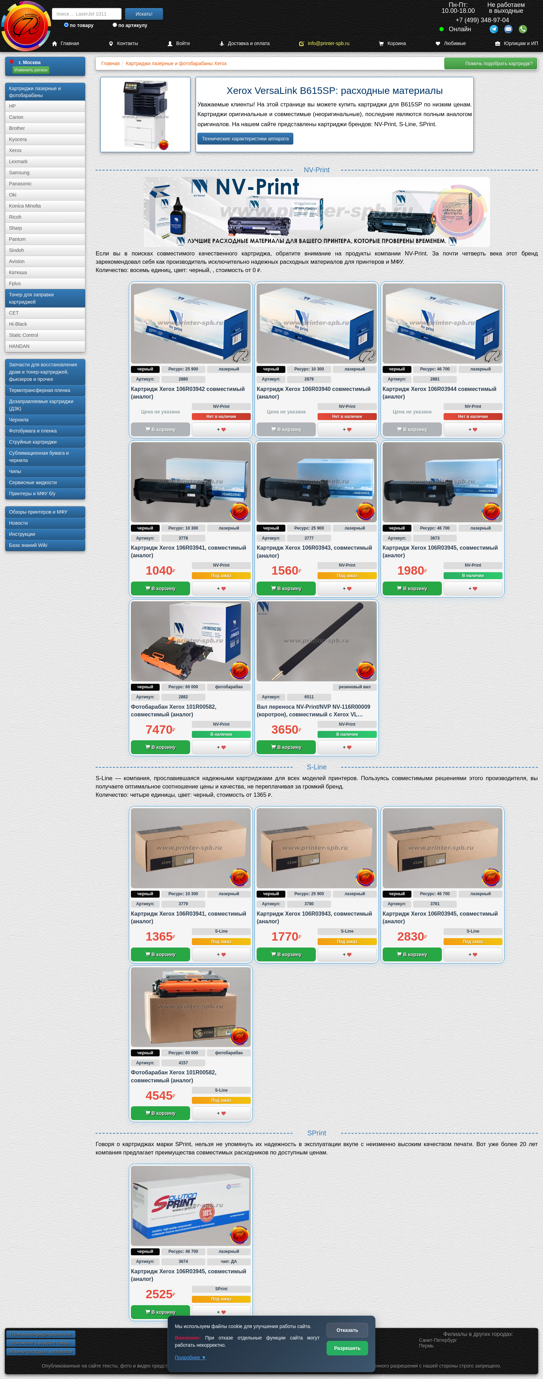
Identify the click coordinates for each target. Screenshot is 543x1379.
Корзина (392, 43)
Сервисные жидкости (33, 482)
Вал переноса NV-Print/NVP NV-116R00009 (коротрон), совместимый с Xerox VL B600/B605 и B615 (313, 714)
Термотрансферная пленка (39, 390)
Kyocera (18, 139)
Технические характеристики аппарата (245, 138)
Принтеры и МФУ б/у (32, 493)
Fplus (15, 283)
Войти (179, 43)
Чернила (18, 419)
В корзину (160, 588)
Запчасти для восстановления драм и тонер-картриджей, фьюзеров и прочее (43, 372)
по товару (79, 25)
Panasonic (20, 183)
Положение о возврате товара (41, 1343)
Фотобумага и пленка (33, 431)
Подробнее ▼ (190, 1357)
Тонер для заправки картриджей (31, 298)
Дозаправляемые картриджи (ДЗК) (41, 405)
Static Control (23, 335)
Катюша (18, 272)
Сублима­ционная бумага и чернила (39, 456)
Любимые (450, 43)
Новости (18, 523)
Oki (12, 195)
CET (14, 313)
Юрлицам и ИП (516, 43)
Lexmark (18, 161)
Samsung (19, 172)
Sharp (15, 228)
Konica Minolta (25, 206)
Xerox (15, 150)
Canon (16, 117)
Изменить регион (31, 70)
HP (12, 106)
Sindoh (16, 250)
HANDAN (19, 346)
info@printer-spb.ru (324, 43)
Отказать (347, 1330)
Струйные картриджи (33, 442)
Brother (17, 128)
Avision (17, 261)
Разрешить (347, 1348)
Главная (65, 43)
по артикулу (130, 25)
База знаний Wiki (28, 545)
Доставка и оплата (244, 43)
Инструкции (22, 534)
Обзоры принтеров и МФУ (38, 512)
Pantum (17, 239)
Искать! (144, 14)
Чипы (15, 471)
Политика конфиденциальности (40, 1334)
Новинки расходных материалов (41, 1351)
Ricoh (15, 217)
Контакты (123, 43)
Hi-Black (18, 324)
